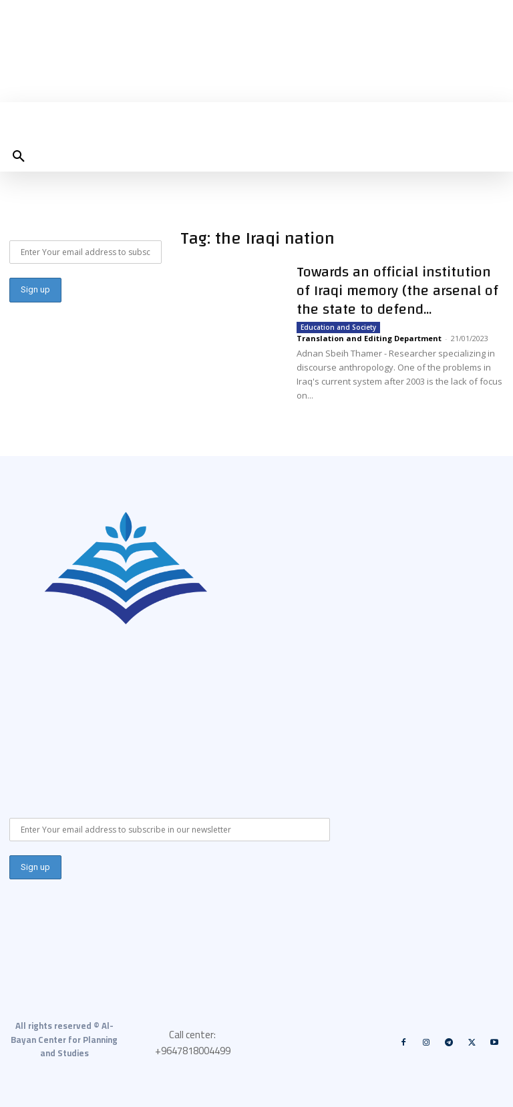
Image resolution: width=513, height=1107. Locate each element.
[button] (18, 157)
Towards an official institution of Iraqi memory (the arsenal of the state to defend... (397, 290)
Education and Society (338, 327)
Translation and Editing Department (369, 338)
